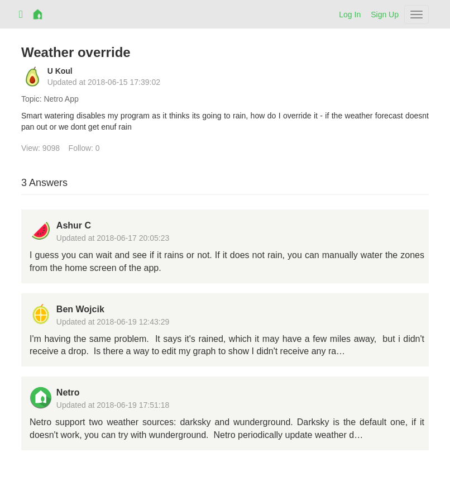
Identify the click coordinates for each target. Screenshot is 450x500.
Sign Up (385, 14)
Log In (350, 14)
